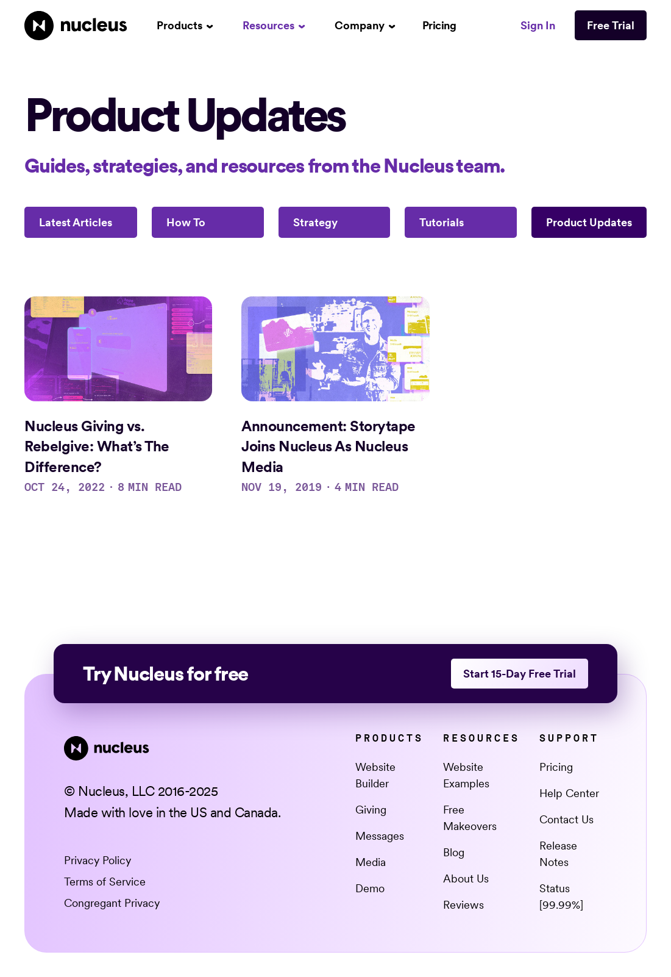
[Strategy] (335, 222)
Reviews (463, 905)
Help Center (569, 793)
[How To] (208, 222)
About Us (466, 878)
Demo (370, 888)
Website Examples (466, 775)
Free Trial (610, 25)
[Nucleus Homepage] (75, 25)
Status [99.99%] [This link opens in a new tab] (561, 896)
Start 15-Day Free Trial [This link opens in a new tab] (519, 674)
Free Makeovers (470, 818)
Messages (379, 836)
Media (370, 862)
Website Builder (375, 775)
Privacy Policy (97, 860)
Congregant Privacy (112, 903)
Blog (453, 852)
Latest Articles (75, 222)
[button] (185, 25)
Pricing (439, 25)
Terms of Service (105, 882)
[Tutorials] (461, 222)
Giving (370, 810)
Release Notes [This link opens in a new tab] (558, 854)
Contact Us (566, 819)
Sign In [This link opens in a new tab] (537, 25)
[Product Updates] (589, 222)
